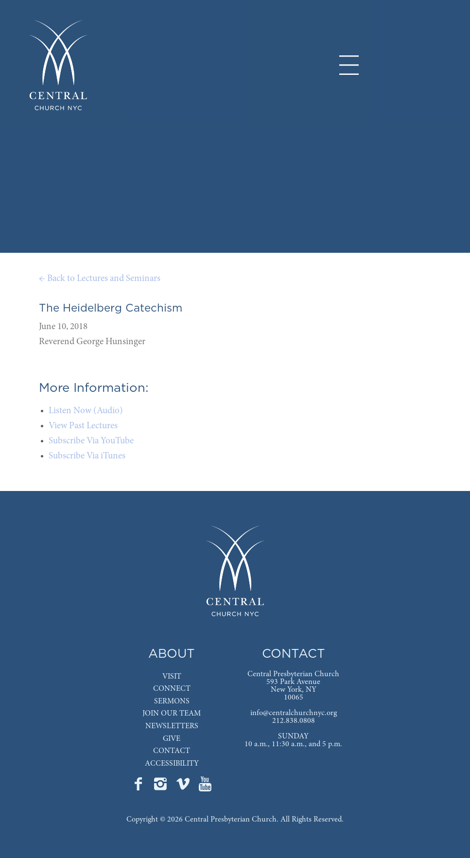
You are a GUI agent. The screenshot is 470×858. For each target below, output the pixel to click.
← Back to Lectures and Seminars (99, 278)
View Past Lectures (83, 426)
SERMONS (172, 701)
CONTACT (171, 751)
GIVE (171, 739)
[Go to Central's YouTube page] (205, 787)
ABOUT (171, 654)
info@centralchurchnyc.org (293, 713)
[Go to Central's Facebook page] (139, 787)
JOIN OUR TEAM (171, 714)
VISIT (171, 677)
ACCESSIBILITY (172, 764)
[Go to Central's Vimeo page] (184, 787)
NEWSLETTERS (171, 726)
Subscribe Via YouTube (91, 441)
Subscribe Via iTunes (87, 456)
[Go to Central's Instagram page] (161, 787)
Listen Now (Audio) (86, 411)
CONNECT (172, 689)
